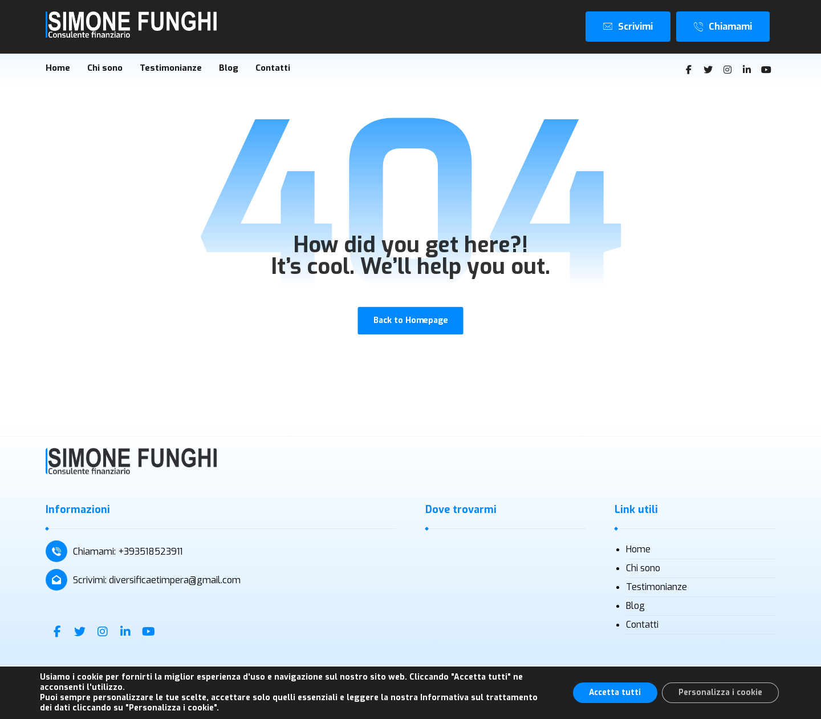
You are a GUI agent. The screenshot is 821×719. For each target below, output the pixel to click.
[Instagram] (727, 70)
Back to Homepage (410, 322)
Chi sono (643, 570)
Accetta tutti (611, 692)
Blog (635, 607)
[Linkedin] (747, 70)
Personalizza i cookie (719, 692)
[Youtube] (766, 70)
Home (638, 551)
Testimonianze (656, 589)
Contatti (642, 626)
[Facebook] (689, 70)
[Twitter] (708, 70)
